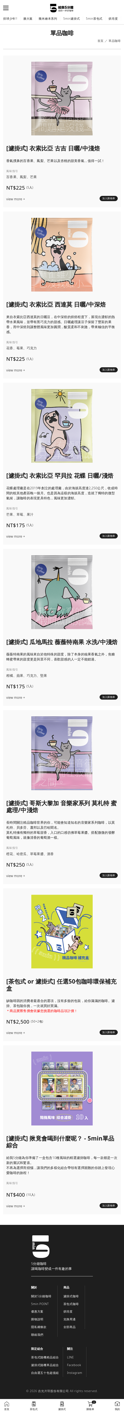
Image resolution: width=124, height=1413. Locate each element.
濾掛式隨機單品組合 (45, 1365)
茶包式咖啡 (71, 1304)
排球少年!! (10, 19)
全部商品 (69, 1327)
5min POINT (40, 1304)
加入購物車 (108, 198)
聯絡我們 (37, 1335)
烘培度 (113, 19)
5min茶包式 (94, 19)
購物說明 (37, 1319)
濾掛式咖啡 (71, 1296)
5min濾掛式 (71, 19)
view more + (15, 199)
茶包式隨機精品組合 (45, 1357)
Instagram (74, 1373)
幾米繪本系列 (48, 19)
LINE (70, 1357)
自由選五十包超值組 (45, 1373)
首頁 (100, 41)
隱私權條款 (39, 1327)
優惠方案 (37, 1311)
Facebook (74, 1365)
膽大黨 (28, 19)
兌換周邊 (69, 1319)
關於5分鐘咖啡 (41, 1296)
